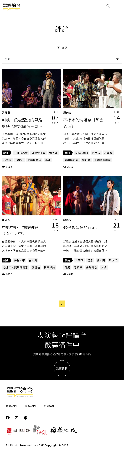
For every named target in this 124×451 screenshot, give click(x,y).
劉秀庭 (53, 153)
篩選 (62, 47)
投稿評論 (49, 267)
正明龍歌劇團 (102, 160)
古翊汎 (33, 260)
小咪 (48, 160)
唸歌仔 (78, 267)
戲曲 (6, 153)
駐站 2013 (81, 153)
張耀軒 (6, 112)
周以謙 (113, 260)
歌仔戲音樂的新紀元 (81, 227)
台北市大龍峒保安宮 (15, 267)
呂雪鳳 (108, 153)
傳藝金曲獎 (38, 153)
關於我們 (11, 406)
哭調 (67, 267)
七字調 (79, 260)
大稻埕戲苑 (34, 160)
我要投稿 (62, 368)
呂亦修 (7, 160)
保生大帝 (19, 260)
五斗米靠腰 (21, 153)
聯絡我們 (30, 406)
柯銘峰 (86, 160)
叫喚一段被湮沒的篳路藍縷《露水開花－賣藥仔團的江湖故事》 (22, 126)
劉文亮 (101, 260)
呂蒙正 (19, 160)
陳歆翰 (6, 220)
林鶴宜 (67, 220)
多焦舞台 (91, 267)
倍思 (90, 260)
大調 (103, 267)
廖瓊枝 (36, 267)
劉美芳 (67, 112)
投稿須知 (49, 406)
